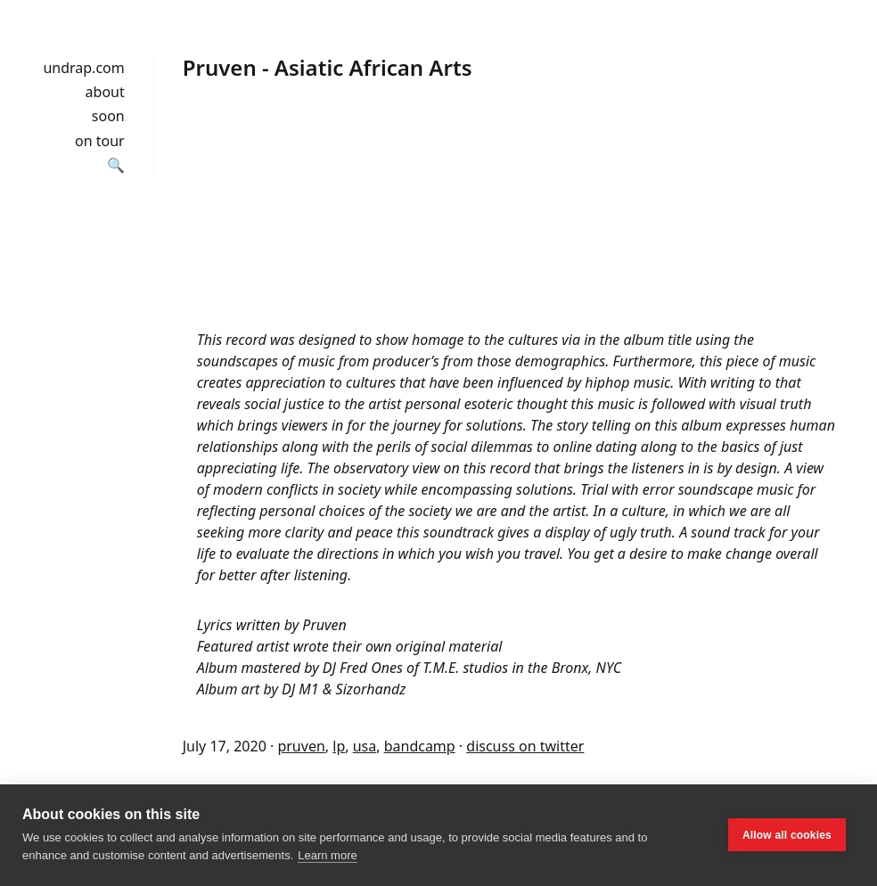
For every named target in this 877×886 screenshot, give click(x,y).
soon (108, 116)
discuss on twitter (525, 746)
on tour (100, 141)
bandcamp (419, 746)
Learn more (327, 855)
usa (365, 746)
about (105, 92)
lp (338, 746)
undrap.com (83, 68)
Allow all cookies (787, 835)
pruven (300, 746)
